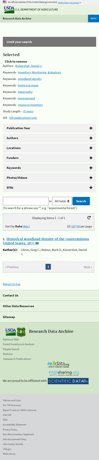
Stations (8, 354)
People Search (11, 349)
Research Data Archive (17, 18)
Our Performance (12, 405)
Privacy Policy (10, 429)
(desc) (26, 226)
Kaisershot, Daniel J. (28, 66)
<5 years (28, 111)
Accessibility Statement (14, 424)
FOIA (5, 419)
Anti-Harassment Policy (15, 439)
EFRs (10, 187)
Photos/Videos (17, 178)
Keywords (14, 168)
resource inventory (30, 105)
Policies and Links (12, 400)
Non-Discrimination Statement (18, 434)
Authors (12, 138)
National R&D (11, 339)
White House (9, 453)
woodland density (30, 79)
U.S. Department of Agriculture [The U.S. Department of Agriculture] (31, 9)
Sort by (17, 226)
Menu (93, 18)
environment (26, 98)
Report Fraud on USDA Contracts (19, 410)
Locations (14, 148)
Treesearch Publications (17, 359)
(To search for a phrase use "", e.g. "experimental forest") (40, 208)
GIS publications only (23, 118)
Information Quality (13, 444)
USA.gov (7, 449)
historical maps (28, 85)
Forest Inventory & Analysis (18, 344)
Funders (13, 158)
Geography (25, 92)
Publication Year (18, 128)
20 (73, 226)
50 (78, 226)
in (60, 201)
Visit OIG (7, 414)
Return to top (11, 284)
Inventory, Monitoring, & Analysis (39, 72)
